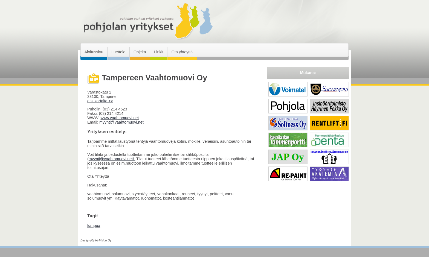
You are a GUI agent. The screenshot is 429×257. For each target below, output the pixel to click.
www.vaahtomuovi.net (119, 118)
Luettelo (118, 52)
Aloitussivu (93, 52)
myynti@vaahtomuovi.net (121, 122)
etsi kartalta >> (100, 101)
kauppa (93, 225)
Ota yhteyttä (182, 52)
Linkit (158, 52)
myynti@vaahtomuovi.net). (112, 159)
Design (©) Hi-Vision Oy (95, 240)
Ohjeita (140, 52)
